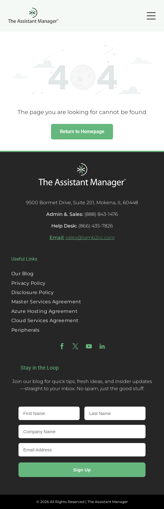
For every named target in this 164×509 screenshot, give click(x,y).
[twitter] (75, 347)
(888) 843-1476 (101, 214)
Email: (56, 237)
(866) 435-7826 (95, 226)
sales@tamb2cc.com (90, 237)
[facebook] (62, 347)
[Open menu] (151, 15)
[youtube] (88, 347)
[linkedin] (102, 347)
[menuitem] (82, 273)
